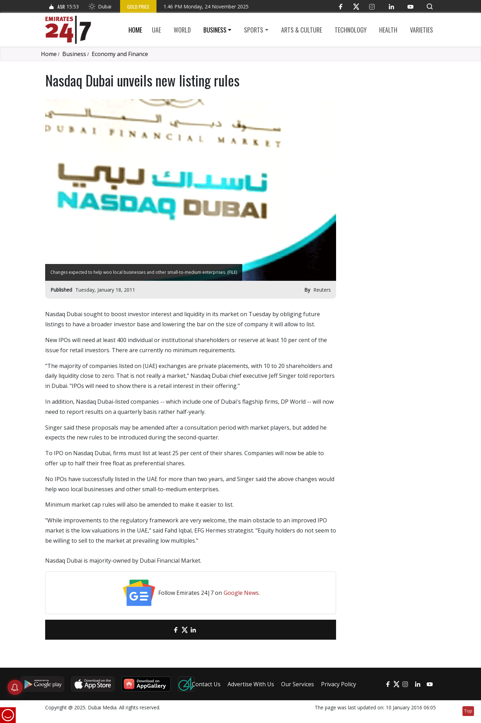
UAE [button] (156, 29)
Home (135, 29)
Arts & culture (301, 29)
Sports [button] (253, 29)
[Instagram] (372, 6)
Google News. (242, 593)
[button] (430, 6)
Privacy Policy (338, 684)
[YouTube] (410, 6)
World (182, 29)
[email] (164, 629)
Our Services (297, 684)
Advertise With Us (251, 684)
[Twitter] (356, 6)
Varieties (421, 29)
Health (388, 29)
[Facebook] (340, 6)
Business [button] (214, 29)
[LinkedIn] (391, 6)
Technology (351, 29)
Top (468, 711)
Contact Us (206, 684)
